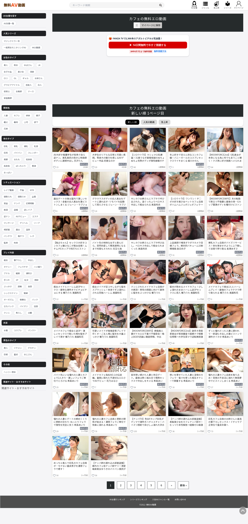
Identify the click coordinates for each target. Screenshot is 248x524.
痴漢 (6, 209)
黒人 (6, 347)
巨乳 (6, 146)
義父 (6, 122)
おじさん (28, 354)
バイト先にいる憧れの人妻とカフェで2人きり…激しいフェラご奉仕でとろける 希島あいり (70, 377)
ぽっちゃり (21, 165)
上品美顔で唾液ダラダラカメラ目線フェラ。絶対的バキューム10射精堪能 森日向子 (186, 245)
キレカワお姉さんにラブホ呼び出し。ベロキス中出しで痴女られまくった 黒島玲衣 (147, 245)
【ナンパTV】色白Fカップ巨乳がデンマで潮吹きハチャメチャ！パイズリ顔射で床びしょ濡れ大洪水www (147, 422)
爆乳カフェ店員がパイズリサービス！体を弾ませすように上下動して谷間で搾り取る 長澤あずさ (225, 245)
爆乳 (26, 146)
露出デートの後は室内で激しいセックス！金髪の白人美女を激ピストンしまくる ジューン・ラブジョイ (70, 202)
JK (39, 65)
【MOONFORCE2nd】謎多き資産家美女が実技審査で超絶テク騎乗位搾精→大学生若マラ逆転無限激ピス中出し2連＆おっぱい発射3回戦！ (186, 334)
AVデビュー (21, 216)
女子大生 (8, 71)
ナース (31, 91)
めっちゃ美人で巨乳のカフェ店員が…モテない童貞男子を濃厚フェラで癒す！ (70, 465)
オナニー (8, 266)
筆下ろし (18, 260)
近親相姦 (30, 203)
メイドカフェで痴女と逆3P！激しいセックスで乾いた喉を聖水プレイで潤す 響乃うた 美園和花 (70, 333)
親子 (38, 115)
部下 (36, 122)
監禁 (6, 242)
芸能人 (29, 84)
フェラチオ (23, 266)
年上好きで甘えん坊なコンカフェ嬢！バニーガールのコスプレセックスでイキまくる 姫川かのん (186, 157)
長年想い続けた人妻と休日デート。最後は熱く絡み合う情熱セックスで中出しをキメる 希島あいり (147, 378)
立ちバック (9, 306)
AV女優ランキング (117, 499)
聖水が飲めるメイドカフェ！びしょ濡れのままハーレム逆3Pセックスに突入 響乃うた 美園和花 (186, 289)
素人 (6, 65)
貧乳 (16, 146)
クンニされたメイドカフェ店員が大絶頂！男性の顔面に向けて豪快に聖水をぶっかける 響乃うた (147, 289)
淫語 (36, 306)
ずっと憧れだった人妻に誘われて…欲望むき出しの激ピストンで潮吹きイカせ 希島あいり (225, 333)
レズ (32, 236)
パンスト (32, 330)
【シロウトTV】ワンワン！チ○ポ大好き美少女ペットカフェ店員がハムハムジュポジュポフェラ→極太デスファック (186, 202)
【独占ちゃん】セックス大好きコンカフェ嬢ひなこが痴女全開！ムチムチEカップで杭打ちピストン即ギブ (70, 246)
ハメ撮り (38, 266)
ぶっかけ (8, 286)
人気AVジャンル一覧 (160, 499)
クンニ (7, 312)
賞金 (6, 203)
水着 (6, 330)
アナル (7, 273)
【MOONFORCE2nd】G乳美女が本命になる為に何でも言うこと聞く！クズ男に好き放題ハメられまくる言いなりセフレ (225, 158)
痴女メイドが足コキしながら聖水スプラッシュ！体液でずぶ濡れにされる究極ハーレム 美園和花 (109, 289)
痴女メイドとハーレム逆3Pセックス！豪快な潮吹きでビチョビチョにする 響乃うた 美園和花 (70, 289)
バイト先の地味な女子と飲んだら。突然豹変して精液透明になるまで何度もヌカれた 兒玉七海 (109, 245)
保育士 (7, 91)
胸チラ (21, 236)
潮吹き (29, 273)
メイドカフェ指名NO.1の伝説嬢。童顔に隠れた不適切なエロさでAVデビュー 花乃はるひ (109, 377)
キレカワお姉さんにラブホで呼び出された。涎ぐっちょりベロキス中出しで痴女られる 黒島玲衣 (147, 201)
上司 (26, 122)
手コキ (7, 279)
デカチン (32, 347)
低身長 (29, 159)
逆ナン (7, 216)
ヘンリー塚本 (10, 371)
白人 (40, 84)
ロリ (6, 78)
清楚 (32, 71)
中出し (31, 260)
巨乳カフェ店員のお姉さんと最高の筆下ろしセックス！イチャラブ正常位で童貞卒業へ (225, 421)
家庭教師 (8, 98)
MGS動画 (36, 47)
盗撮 (16, 209)
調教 (20, 286)
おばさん (28, 65)
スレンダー (33, 152)
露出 (18, 229)
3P (17, 279)
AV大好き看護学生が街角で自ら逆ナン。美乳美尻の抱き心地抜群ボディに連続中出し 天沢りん (70, 157)
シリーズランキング (138, 499)
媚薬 (18, 273)
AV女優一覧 (9, 23)
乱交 (26, 279)
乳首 (36, 146)
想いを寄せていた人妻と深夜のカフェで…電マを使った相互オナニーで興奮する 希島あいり (186, 377)
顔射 (36, 279)
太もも (17, 159)
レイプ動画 (9, 190)
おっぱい (8, 172)
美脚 (6, 159)
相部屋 (7, 229)
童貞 (16, 354)
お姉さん (39, 78)
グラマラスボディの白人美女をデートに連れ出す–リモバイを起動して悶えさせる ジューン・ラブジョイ (109, 202)
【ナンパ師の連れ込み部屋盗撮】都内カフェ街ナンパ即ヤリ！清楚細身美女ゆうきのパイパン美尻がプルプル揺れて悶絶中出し (109, 466)
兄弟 (6, 128)
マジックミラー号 (12, 40)
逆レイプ (28, 209)
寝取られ (8, 196)
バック (35, 299)
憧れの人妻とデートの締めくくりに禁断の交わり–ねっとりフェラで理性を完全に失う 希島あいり (70, 421)
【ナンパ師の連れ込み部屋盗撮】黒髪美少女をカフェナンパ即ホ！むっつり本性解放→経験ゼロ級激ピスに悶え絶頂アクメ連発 (186, 422)
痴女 (6, 260)
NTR (32, 190)
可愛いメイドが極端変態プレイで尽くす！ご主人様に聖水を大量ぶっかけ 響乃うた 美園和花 (109, 333)
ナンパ (17, 203)
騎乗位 (23, 299)
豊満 (34, 165)
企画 (34, 196)
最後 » (183, 485)
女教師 (19, 91)
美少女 (21, 71)
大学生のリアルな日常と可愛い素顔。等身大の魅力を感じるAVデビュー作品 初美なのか (109, 157)
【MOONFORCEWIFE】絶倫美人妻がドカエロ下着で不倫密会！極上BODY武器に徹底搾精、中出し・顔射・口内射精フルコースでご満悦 (147, 334)
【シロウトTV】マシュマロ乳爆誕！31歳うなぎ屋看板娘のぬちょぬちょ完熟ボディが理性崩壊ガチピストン (148, 158)
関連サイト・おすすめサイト (18, 388)
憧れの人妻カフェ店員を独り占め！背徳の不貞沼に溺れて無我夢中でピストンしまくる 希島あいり (225, 378)
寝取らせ (22, 196)
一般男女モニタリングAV (15, 47)
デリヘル (24, 222)
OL (15, 78)
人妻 (6, 115)
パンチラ (8, 236)
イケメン (18, 347)
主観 (30, 312)
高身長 (7, 165)
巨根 (6, 354)
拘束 (16, 242)
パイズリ (24, 306)
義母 (16, 122)
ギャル (26, 78)
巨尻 (6, 152)
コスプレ (18, 330)
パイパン (18, 152)
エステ (35, 216)
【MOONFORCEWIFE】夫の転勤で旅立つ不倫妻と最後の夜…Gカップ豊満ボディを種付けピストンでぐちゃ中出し (224, 202)
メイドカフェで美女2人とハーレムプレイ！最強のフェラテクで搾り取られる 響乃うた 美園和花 (224, 289)
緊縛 (26, 293)
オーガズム (9, 299)
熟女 (16, 65)
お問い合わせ (180, 499)
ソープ (37, 222)
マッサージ (9, 222)
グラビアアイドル (12, 84)
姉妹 (28, 115)
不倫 (22, 190)
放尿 (30, 286)
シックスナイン (11, 293)
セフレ (17, 115)
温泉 (28, 229)
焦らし (19, 312)
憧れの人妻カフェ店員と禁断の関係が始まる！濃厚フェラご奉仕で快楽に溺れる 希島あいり (109, 421)
